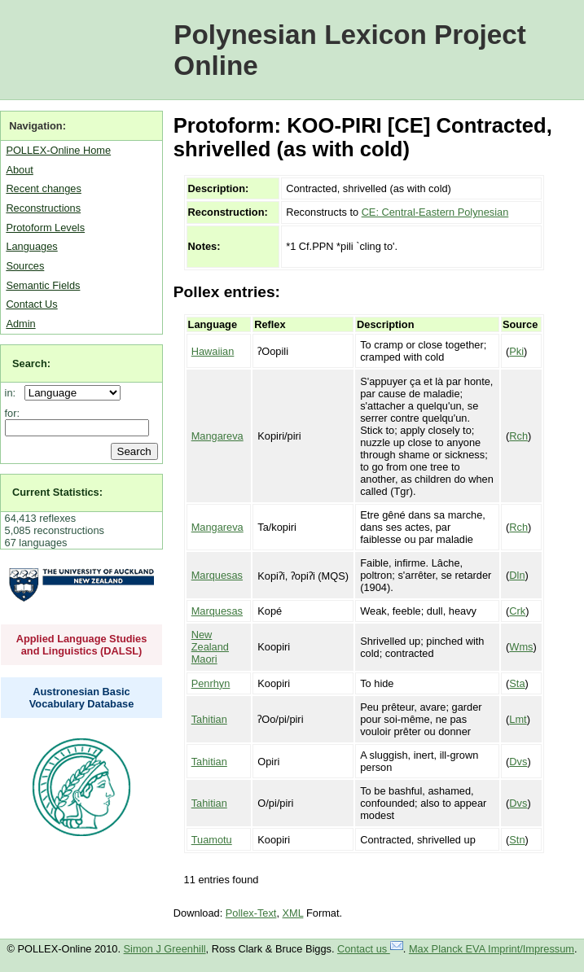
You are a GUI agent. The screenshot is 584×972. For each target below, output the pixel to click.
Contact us (370, 949)
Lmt (517, 719)
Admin (20, 323)
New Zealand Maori (210, 646)
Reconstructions (43, 208)
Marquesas (217, 575)
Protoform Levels (45, 227)
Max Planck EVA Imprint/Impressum (491, 949)
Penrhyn (211, 683)
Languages (31, 246)
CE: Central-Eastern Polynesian (435, 212)
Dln (517, 575)
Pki (516, 351)
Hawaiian (213, 351)
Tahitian (209, 719)
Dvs (518, 761)
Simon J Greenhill (165, 949)
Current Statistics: (57, 492)
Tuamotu (211, 840)
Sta (517, 683)
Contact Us (31, 304)
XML (293, 913)
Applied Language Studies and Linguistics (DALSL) (81, 645)
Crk (517, 611)
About (19, 170)
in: (13, 393)
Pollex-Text (251, 913)
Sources (25, 266)
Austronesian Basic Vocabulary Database (81, 697)
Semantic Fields (43, 285)
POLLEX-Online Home (58, 150)
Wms (521, 647)
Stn (517, 840)
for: (12, 413)
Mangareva (217, 436)
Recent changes (43, 188)
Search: (31, 363)
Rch (518, 436)
